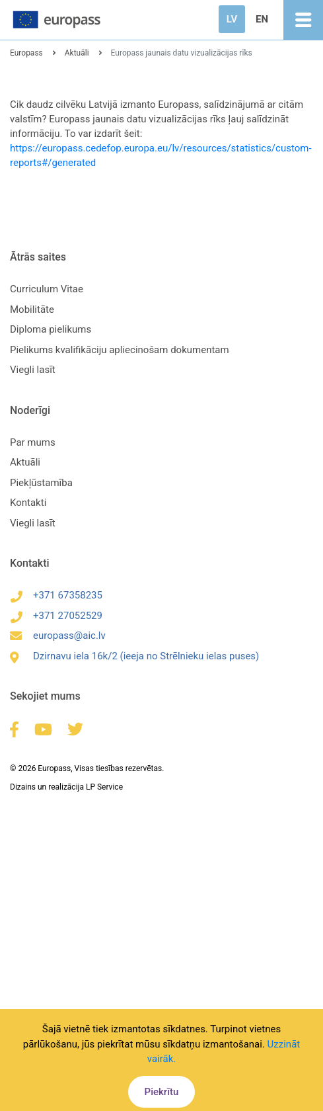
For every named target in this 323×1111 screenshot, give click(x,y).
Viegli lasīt (32, 370)
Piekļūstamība (41, 483)
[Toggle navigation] (303, 20)
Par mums (32, 442)
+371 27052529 (56, 616)
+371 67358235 (56, 595)
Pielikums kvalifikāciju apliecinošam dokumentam (119, 350)
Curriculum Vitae (46, 289)
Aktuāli (77, 53)
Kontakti (28, 503)
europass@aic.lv (58, 635)
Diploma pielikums (50, 329)
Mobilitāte (32, 309)
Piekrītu (162, 1092)
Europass (26, 53)
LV (232, 19)
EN (262, 19)
